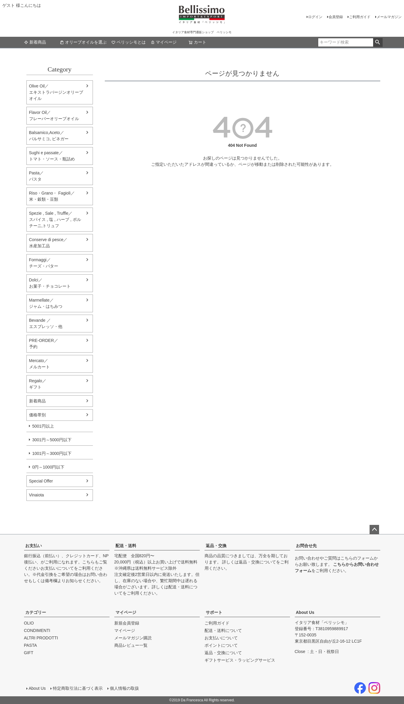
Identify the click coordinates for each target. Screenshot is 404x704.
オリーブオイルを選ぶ (83, 42)
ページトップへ (374, 529)
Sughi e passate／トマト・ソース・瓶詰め (52, 155)
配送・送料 (125, 545)
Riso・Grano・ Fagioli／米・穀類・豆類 (52, 196)
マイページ (163, 42)
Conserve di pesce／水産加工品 (48, 242)
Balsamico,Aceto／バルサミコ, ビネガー (49, 135)
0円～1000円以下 (48, 467)
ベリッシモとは (128, 42)
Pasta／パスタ (36, 176)
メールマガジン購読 (133, 637)
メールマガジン (389, 17)
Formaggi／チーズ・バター (43, 262)
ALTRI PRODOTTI (41, 637)
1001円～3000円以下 (52, 453)
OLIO (29, 623)
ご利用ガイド (359, 17)
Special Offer (41, 481)
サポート (214, 612)
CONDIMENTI (37, 630)
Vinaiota (36, 495)
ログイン (315, 17)
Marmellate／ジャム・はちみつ (45, 303)
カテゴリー (35, 612)
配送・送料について (223, 630)
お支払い (33, 545)
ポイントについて (221, 645)
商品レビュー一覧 (131, 645)
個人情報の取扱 (124, 688)
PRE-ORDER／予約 (43, 343)
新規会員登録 (126, 623)
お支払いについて (57, 568)
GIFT (29, 652)
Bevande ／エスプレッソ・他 (45, 323)
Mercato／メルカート (39, 363)
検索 (377, 42)
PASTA (30, 645)
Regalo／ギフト (37, 383)
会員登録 (336, 17)
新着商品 (35, 42)
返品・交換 (216, 545)
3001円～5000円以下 (52, 439)
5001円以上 (43, 426)
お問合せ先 (306, 545)
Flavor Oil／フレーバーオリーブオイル (54, 115)
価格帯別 (37, 414)
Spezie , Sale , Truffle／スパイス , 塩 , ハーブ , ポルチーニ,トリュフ (55, 219)
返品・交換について (257, 562)
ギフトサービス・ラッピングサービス (240, 660)
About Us (305, 612)
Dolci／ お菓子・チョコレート (50, 283)
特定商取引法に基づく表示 (78, 688)
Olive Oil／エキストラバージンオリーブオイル (56, 92)
